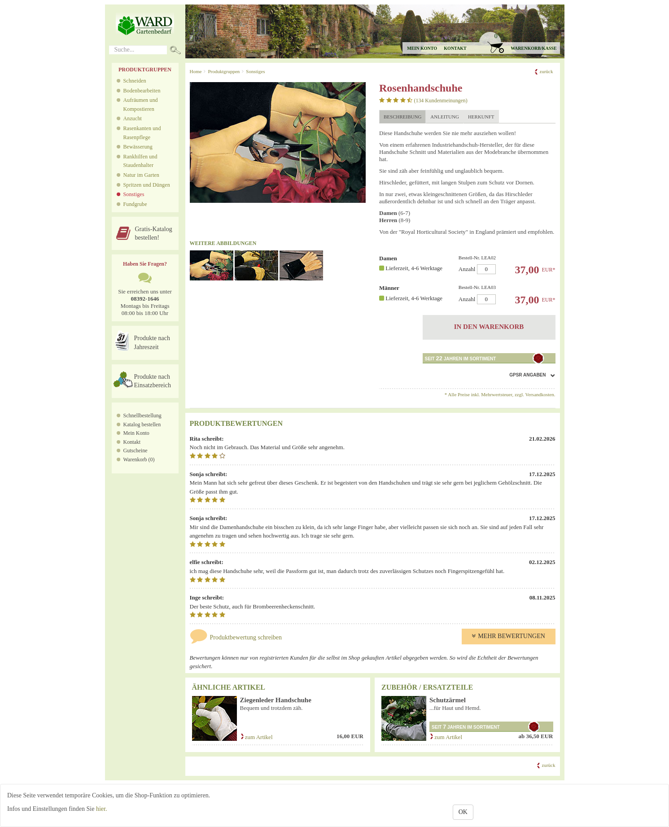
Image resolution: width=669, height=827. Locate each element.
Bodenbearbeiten (142, 91)
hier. (101, 808)
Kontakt (455, 48)
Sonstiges (133, 194)
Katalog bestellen (142, 424)
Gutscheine (135, 450)
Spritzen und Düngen (146, 185)
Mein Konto (136, 433)
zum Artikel (256, 737)
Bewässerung (138, 147)
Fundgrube (135, 204)
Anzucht (132, 118)
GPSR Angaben (527, 374)
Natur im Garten (141, 175)
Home (196, 71)
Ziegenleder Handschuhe (275, 700)
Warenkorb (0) (139, 459)
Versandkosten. (540, 394)
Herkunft (481, 116)
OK (463, 812)
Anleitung (444, 116)
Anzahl (504, 264)
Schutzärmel (447, 700)
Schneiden (134, 81)
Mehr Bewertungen (508, 636)
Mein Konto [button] (422, 48)
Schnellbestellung (142, 415)
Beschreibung (402, 116)
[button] (518, 43)
